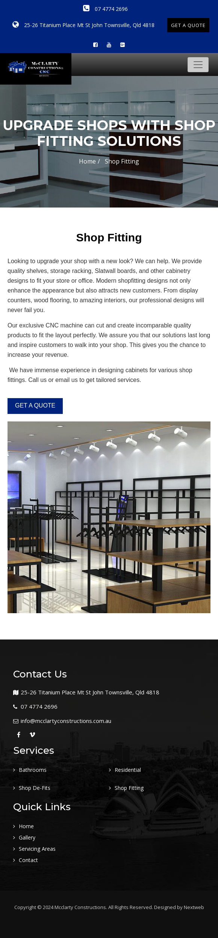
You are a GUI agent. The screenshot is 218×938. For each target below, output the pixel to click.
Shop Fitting (129, 787)
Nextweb (194, 907)
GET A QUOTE (188, 25)
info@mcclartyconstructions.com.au (66, 720)
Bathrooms (33, 769)
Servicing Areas (37, 848)
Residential (128, 769)
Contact (28, 860)
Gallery (27, 837)
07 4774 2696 (105, 8)
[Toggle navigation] (198, 64)
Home (87, 161)
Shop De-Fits (34, 787)
